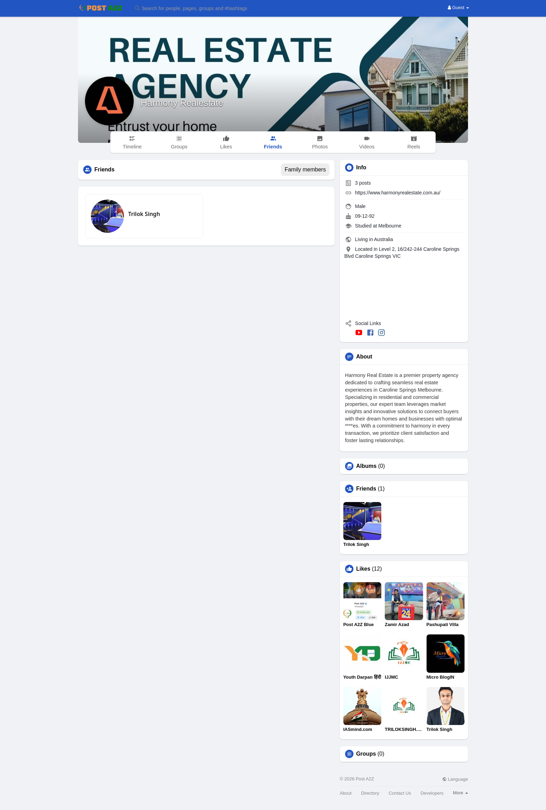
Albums (366, 466)
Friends (366, 489)
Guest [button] (458, 7)
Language (455, 779)
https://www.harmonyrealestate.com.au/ (397, 192)
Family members (305, 169)
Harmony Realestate (182, 103)
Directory (370, 793)
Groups (366, 754)
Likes (363, 569)
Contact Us (400, 793)
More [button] (460, 792)
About (346, 793)
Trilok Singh (144, 214)
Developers (432, 793)
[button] (195, 8)
